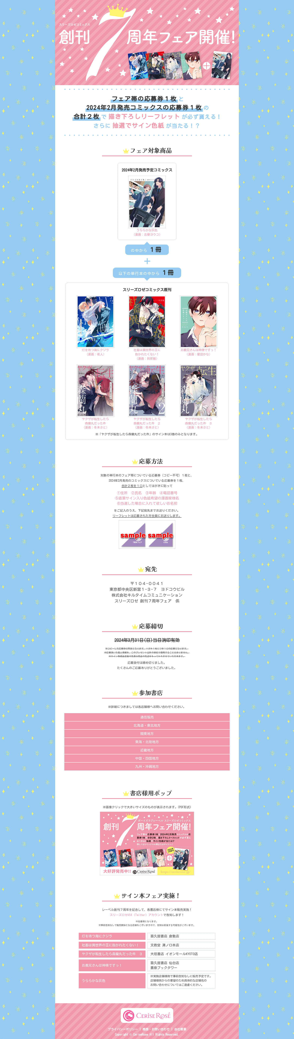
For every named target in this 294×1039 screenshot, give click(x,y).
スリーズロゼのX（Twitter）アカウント (136, 914)
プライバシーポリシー (123, 1029)
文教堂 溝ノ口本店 (164, 945)
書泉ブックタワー (163, 967)
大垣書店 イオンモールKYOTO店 (174, 954)
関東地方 (147, 733)
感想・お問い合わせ (156, 1029)
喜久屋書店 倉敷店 (164, 936)
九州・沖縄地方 (147, 766)
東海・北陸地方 (147, 742)
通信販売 (147, 717)
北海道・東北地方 (147, 725)
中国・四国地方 (147, 758)
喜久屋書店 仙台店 (164, 963)
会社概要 (180, 1029)
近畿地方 (147, 750)
